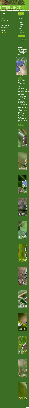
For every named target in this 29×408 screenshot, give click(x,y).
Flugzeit (20, 13)
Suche (3, 35)
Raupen (3, 23)
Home (3, 13)
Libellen (3, 30)
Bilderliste (21, 16)
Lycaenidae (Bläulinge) (21, 78)
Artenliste (21, 18)
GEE (27, 407)
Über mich (4, 16)
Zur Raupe (21, 125)
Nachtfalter (4, 28)
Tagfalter (3, 18)
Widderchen (4, 20)
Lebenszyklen (5, 25)
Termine (3, 32)
